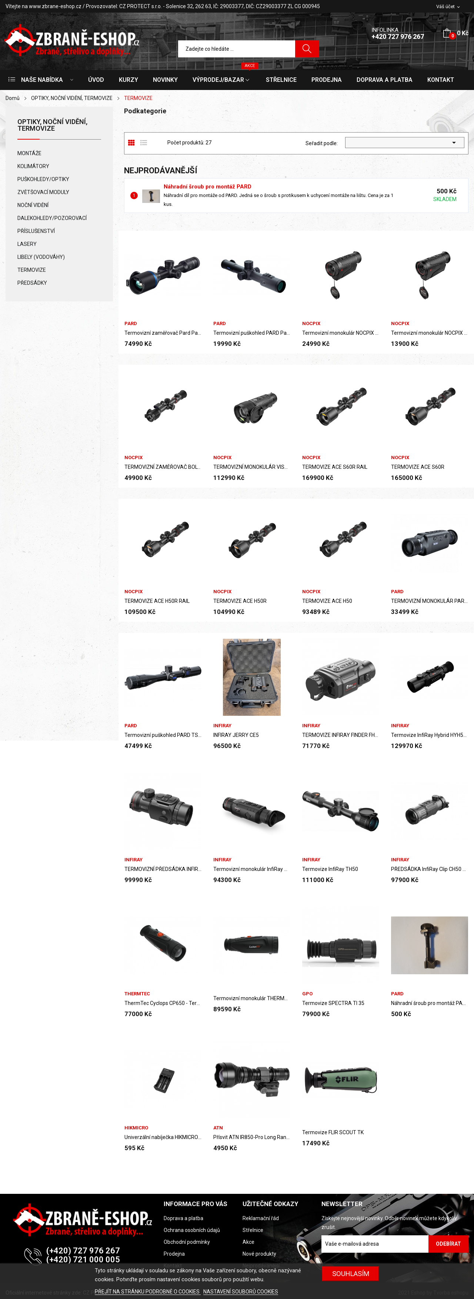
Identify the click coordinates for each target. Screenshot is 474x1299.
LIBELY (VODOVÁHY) (41, 257)
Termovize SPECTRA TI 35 (333, 1003)
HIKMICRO (136, 1127)
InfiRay (222, 725)
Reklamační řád (261, 1218)
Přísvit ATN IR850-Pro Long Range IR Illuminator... (251, 1137)
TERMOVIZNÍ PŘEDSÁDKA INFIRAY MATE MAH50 (162, 869)
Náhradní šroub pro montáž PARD (207, 186)
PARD (130, 323)
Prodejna (174, 1254)
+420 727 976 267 (397, 36)
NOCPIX (311, 323)
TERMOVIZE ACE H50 (327, 601)
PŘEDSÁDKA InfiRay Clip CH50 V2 (429, 869)
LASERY (27, 244)
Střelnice (253, 1230)
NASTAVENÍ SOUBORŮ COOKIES (240, 1292)
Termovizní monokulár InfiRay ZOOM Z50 (251, 869)
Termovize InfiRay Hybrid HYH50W (429, 735)
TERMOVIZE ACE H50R (240, 601)
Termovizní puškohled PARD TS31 (162, 735)
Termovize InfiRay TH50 (330, 869)
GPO (307, 993)
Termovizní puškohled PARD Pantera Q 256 (251, 333)
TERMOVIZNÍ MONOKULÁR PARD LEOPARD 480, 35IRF (429, 601)
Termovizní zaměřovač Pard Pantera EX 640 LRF (162, 333)
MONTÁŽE (29, 153)
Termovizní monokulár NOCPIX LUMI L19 (340, 333)
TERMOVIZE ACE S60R (417, 467)
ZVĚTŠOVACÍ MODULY (43, 192)
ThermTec (137, 993)
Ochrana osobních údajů (192, 1230)
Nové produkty (259, 1254)
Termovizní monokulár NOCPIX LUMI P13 (429, 333)
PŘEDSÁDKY (32, 283)
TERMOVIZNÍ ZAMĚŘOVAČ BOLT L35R (162, 467)
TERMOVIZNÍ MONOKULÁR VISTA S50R (251, 467)
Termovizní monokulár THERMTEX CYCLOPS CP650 (251, 998)
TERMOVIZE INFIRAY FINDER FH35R (340, 735)
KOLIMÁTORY (33, 166)
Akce (248, 1242)
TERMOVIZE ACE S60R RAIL (334, 467)
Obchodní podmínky (187, 1242)
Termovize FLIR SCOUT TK (333, 1132)
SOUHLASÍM (351, 1274)
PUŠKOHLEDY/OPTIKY (43, 179)
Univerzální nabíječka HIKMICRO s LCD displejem (162, 1137)
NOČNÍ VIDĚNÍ (33, 205)
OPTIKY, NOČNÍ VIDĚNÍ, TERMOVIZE (52, 125)
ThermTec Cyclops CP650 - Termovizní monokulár (162, 1003)
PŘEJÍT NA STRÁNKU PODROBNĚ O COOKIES (148, 1292)
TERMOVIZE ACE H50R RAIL (157, 601)
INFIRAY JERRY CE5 (236, 735)
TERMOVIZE (31, 270)
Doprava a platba (183, 1218)
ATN (218, 1127)
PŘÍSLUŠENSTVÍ (36, 231)
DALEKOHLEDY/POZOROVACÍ (52, 218)
